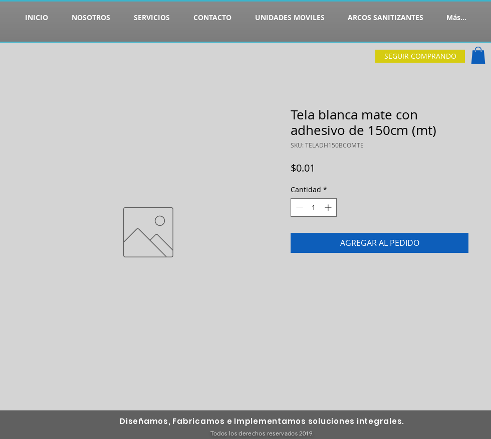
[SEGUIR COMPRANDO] (420, 56)
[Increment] (329, 207)
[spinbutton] (314, 207)
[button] (478, 55)
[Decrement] (298, 207)
